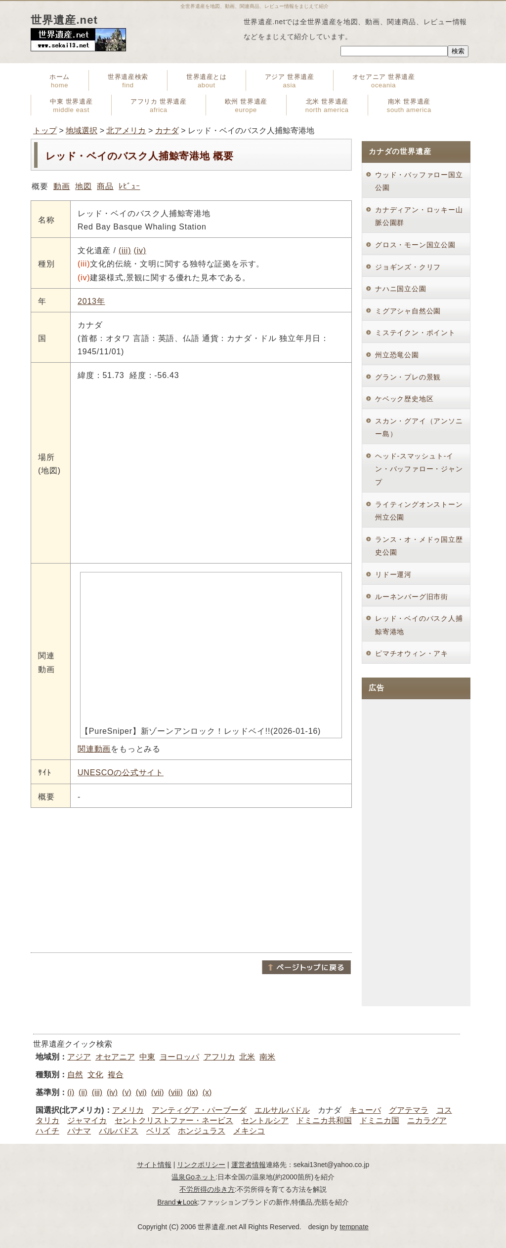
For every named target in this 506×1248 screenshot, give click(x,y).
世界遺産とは (206, 81)
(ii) (83, 1092)
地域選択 (81, 130)
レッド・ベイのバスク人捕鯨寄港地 (419, 625)
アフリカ (219, 1057)
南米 (267, 1057)
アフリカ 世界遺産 (158, 105)
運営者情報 (248, 1165)
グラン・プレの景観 (408, 377)
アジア (79, 1057)
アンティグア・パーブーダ (199, 1110)
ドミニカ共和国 (324, 1120)
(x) (207, 1092)
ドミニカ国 (379, 1120)
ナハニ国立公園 (400, 289)
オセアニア (115, 1057)
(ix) (192, 1092)
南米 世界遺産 (409, 105)
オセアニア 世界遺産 (383, 81)
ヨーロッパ (179, 1057)
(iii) (125, 250)
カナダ (167, 130)
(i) (70, 1092)
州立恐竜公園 (397, 355)
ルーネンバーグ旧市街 (411, 597)
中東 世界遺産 (71, 105)
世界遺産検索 (128, 81)
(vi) (141, 1092)
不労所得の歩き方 (207, 1189)
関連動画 (94, 749)
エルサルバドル (282, 1110)
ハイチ (47, 1131)
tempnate (353, 1227)
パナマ (79, 1131)
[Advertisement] (191, 879)
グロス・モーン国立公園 (415, 245)
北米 (247, 1057)
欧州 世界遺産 (246, 105)
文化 (95, 1074)
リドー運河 (393, 574)
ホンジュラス (201, 1131)
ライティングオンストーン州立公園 (419, 511)
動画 (61, 186)
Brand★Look (177, 1202)
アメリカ (128, 1110)
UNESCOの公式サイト (121, 772)
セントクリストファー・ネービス (174, 1120)
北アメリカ (126, 130)
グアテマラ (408, 1110)
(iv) (140, 250)
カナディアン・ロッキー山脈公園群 (419, 216)
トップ (45, 130)
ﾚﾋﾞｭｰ (129, 186)
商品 (105, 186)
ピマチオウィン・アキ (411, 653)
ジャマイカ (87, 1120)
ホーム (59, 81)
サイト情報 (154, 1165)
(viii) (175, 1092)
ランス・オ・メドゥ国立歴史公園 (419, 546)
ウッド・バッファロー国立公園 (419, 181)
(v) (126, 1092)
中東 (147, 1057)
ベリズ (158, 1131)
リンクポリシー (201, 1165)
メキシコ (249, 1131)
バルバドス (118, 1131)
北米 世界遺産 (327, 105)
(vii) (157, 1092)
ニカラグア (427, 1120)
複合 (116, 1074)
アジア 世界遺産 (289, 81)
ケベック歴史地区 (404, 399)
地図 (83, 186)
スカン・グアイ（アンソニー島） (419, 427)
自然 (75, 1074)
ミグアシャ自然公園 (408, 311)
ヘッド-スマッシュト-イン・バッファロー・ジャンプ (419, 469)
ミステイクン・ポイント (415, 333)
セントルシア (265, 1120)
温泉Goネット (193, 1177)
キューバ (365, 1110)
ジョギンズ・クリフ (408, 267)
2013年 (91, 301)
